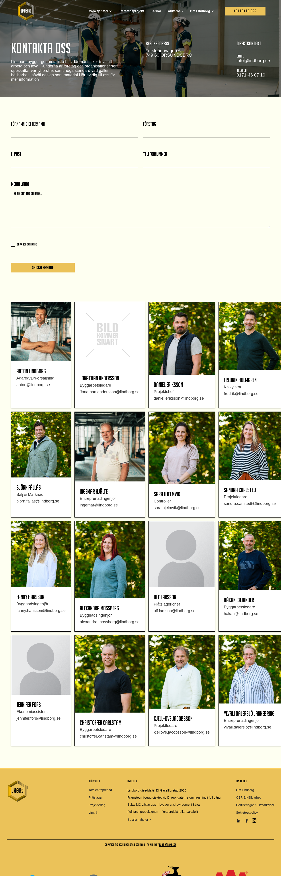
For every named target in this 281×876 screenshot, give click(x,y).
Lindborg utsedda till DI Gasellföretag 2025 (156, 790)
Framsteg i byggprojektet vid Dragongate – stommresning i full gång (174, 797)
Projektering (97, 805)
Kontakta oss (245, 11)
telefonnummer (155, 154)
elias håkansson (167, 844)
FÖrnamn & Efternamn (28, 124)
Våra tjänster (98, 11)
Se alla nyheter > (139, 819)
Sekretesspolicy (247, 812)
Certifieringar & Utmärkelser (255, 805)
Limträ (93, 812)
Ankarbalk (175, 11)
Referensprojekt (131, 11)
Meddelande (20, 184)
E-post (16, 154)
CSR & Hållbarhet (248, 797)
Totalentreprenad (100, 790)
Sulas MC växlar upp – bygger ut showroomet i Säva (163, 804)
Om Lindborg (200, 11)
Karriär (156, 11)
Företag (149, 124)
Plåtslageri (96, 797)
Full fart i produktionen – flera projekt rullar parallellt (162, 811)
